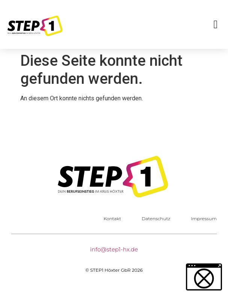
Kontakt (112, 218)
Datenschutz (156, 218)
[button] (215, 24)
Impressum (203, 218)
